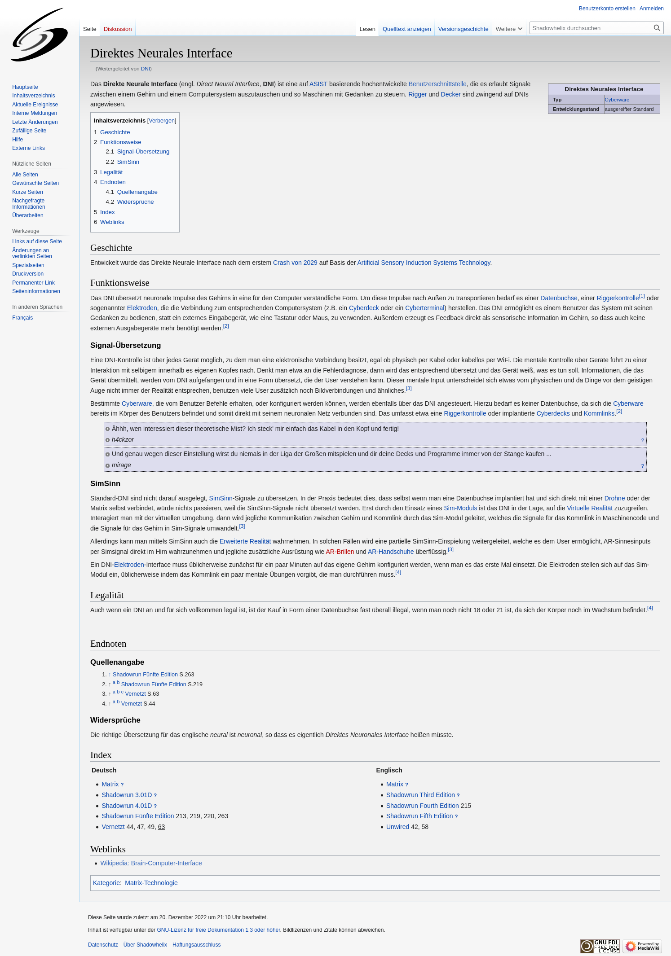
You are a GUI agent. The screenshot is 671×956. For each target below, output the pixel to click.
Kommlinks (599, 413)
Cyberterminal (424, 307)
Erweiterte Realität (245, 541)
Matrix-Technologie (151, 882)
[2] (226, 326)
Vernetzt (135, 694)
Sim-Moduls (460, 508)
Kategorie (106, 882)
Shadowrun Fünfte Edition (145, 674)
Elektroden (142, 307)
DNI (145, 68)
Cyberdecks (553, 413)
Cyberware (617, 99)
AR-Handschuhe (391, 551)
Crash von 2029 (295, 262)
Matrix (110, 784)
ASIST (318, 84)
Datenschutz (103, 945)
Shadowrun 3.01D (127, 794)
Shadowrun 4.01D (127, 805)
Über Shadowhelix (145, 945)
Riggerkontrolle (618, 298)
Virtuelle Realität (590, 508)
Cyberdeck (364, 307)
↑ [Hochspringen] (109, 674)
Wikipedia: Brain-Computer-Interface (151, 863)
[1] (642, 295)
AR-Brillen (340, 551)
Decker (451, 94)
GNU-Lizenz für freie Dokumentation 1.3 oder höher (218, 930)
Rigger (417, 94)
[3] (409, 388)
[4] (398, 572)
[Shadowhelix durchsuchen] (597, 28)
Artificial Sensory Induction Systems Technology (424, 262)
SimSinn (221, 498)
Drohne (615, 498)
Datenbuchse (559, 298)
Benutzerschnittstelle (438, 84)
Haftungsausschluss (196, 945)
